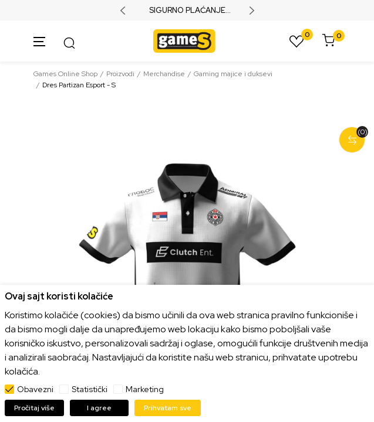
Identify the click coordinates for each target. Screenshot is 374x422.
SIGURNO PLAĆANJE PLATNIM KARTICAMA (187, 10)
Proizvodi (120, 74)
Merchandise (164, 74)
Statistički (89, 389)
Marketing (145, 389)
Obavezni (35, 389)
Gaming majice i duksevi (233, 74)
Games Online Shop (65, 74)
